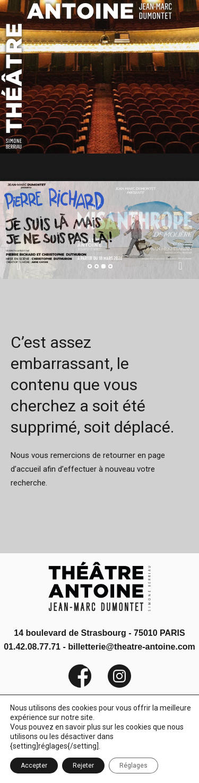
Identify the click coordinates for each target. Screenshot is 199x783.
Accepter (34, 765)
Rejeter (83, 765)
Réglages (133, 765)
